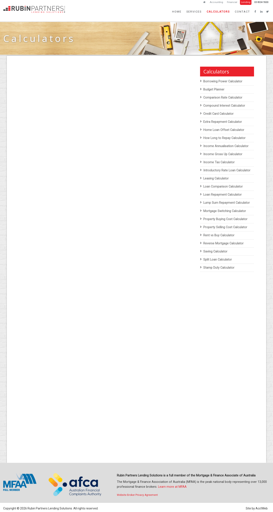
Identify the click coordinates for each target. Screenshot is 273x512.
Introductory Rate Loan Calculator (226, 168)
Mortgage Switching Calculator (224, 209)
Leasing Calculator (216, 176)
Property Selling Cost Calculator (225, 225)
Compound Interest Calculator (224, 103)
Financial (232, 2)
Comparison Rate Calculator (222, 95)
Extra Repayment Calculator (222, 120)
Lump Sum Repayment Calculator (226, 200)
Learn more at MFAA (172, 484)
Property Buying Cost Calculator (225, 217)
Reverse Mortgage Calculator (223, 241)
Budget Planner (213, 87)
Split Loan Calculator (217, 257)
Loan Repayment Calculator (222, 192)
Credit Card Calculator (218, 111)
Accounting (216, 2)
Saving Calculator (215, 249)
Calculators (219, 10)
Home (175, 10)
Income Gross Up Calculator (222, 152)
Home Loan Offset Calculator (223, 128)
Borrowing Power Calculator (222, 79)
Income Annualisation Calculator (225, 144)
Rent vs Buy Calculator (218, 233)
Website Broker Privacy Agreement (137, 492)
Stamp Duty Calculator (218, 265)
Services (194, 10)
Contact (245, 10)
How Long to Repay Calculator (224, 136)
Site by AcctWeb (257, 506)
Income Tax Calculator (219, 160)
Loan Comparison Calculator (223, 184)
